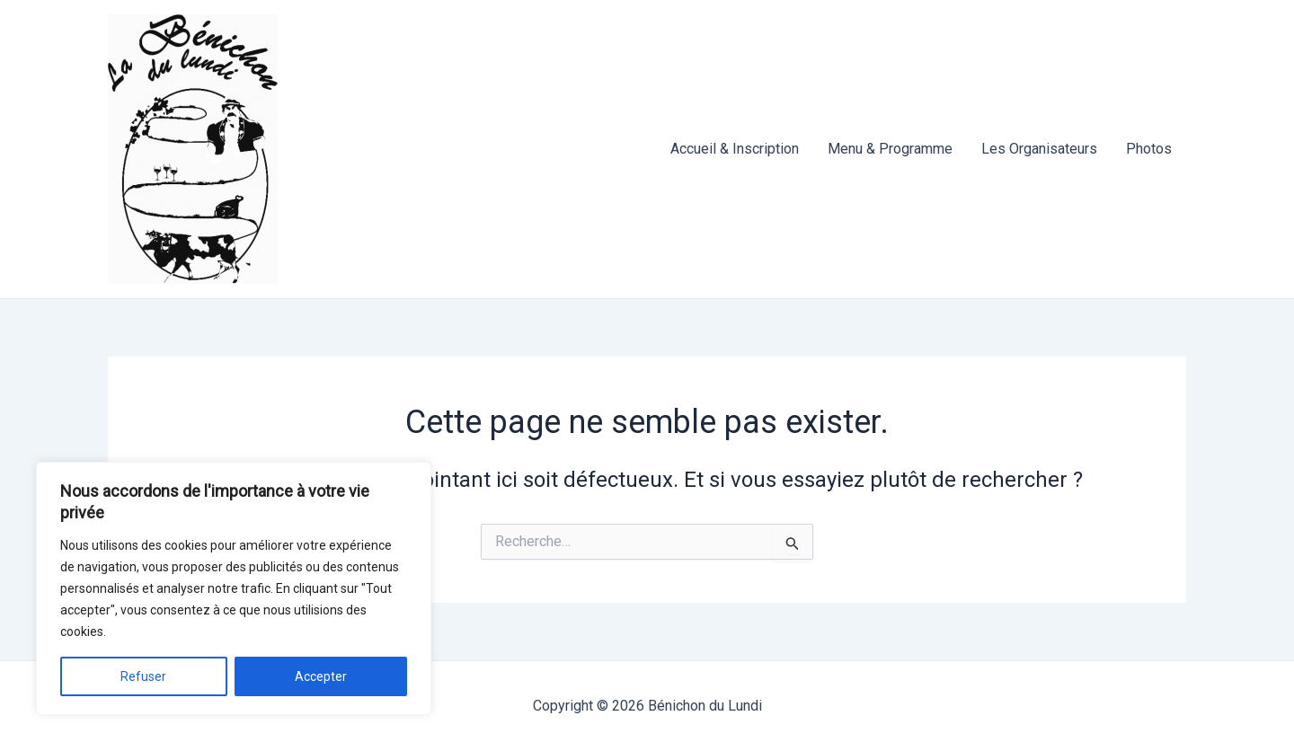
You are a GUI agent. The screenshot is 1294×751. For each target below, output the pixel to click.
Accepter (321, 676)
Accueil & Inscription (734, 148)
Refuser (143, 676)
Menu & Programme (890, 148)
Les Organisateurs (1039, 148)
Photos (1149, 148)
